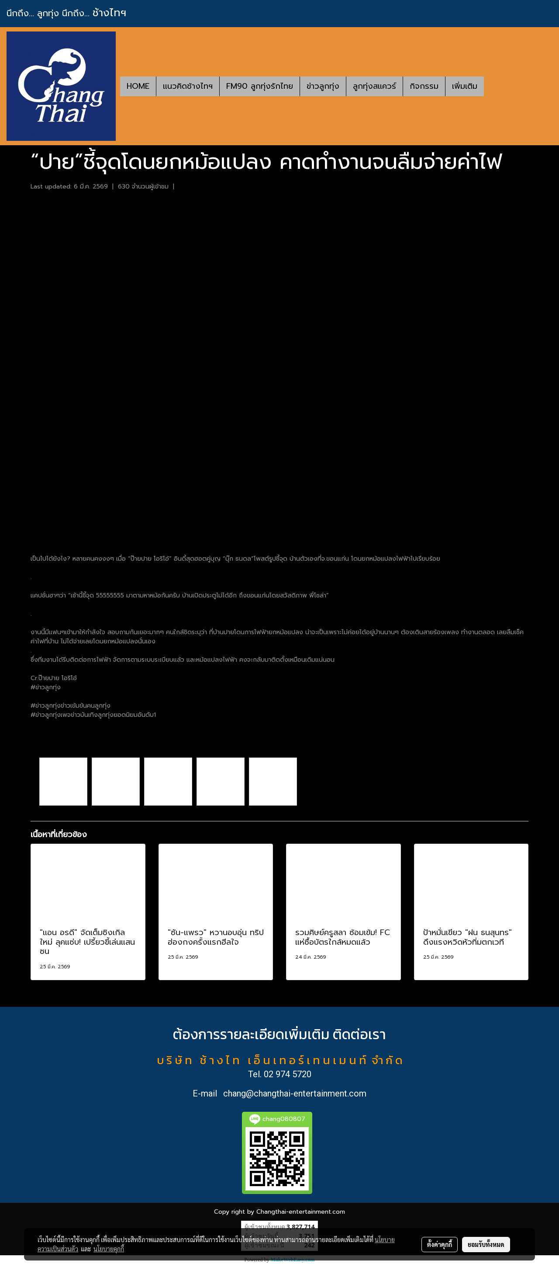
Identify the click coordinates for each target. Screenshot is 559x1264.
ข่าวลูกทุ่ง (323, 86)
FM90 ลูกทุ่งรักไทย (259, 86)
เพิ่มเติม (464, 86)
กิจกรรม (424, 86)
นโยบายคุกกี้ (108, 1249)
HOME (138, 86)
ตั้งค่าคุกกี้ (439, 1244)
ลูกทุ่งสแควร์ (374, 86)
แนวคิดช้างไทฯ (188, 86)
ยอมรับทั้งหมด (486, 1244)
